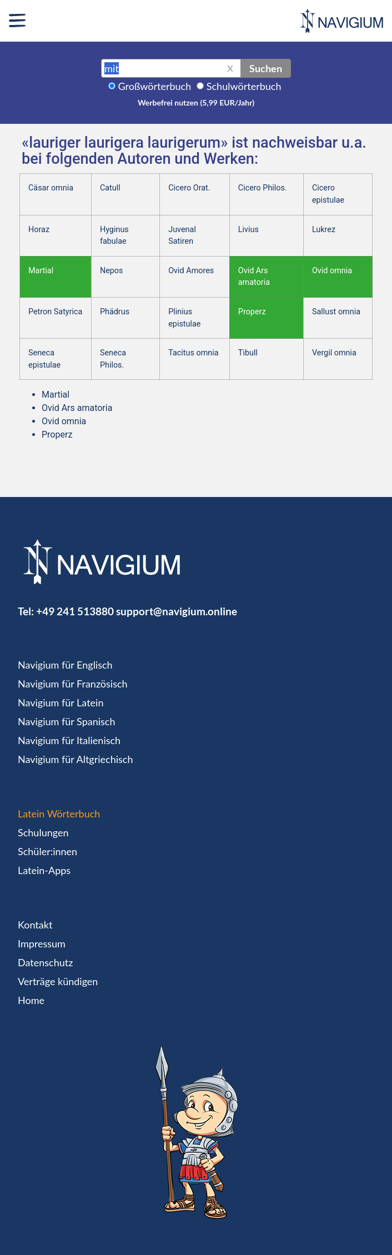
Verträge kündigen (58, 981)
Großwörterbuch (155, 86)
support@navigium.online (176, 611)
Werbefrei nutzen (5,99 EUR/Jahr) (196, 102)
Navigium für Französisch (73, 683)
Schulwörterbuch (244, 86)
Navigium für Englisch (65, 665)
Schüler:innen (47, 851)
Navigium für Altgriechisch (75, 759)
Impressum (42, 943)
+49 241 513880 (75, 611)
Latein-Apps (44, 870)
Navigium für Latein (60, 702)
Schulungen (43, 832)
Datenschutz (45, 962)
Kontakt (35, 924)
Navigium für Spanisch (66, 721)
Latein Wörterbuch (59, 813)
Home (31, 1000)
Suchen (265, 68)
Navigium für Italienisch (69, 740)
